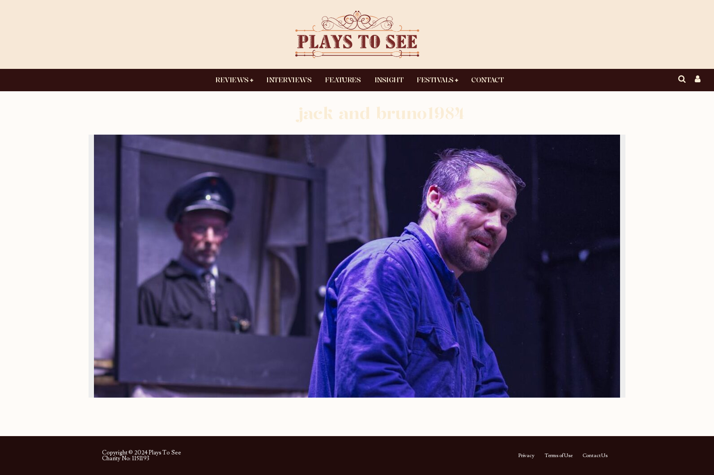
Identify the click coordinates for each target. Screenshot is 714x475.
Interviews (288, 79)
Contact (487, 79)
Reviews (232, 79)
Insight (389, 79)
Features (343, 79)
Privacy (526, 455)
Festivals (435, 79)
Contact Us (595, 455)
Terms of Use (558, 455)
